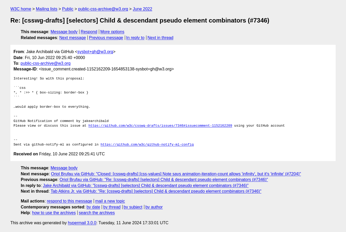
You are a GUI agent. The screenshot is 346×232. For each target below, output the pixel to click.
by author (154, 207)
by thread (112, 207)
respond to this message (69, 201)
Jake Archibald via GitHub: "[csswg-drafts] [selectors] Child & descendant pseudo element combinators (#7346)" (145, 185)
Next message (72, 37)
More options (112, 32)
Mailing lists (46, 9)
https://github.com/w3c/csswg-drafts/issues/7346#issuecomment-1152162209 (160, 126)
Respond (89, 32)
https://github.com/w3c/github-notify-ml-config (147, 144)
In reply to (135, 37)
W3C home (20, 9)
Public (67, 9)
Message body (64, 32)
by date (93, 207)
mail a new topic (110, 201)
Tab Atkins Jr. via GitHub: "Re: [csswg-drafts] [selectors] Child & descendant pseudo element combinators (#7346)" (156, 191)
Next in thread (160, 37)
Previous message (106, 37)
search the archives (97, 213)
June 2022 (142, 9)
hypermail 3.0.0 (82, 223)
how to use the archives (54, 213)
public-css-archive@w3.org (103, 9)
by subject (133, 207)
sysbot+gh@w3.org (95, 51)
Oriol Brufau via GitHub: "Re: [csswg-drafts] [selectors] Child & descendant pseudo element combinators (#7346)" (163, 179)
